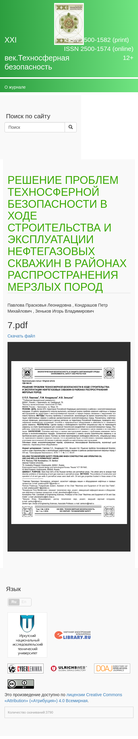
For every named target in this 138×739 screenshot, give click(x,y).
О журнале (15, 87)
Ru (14, 602)
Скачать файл (21, 336)
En (24, 602)
